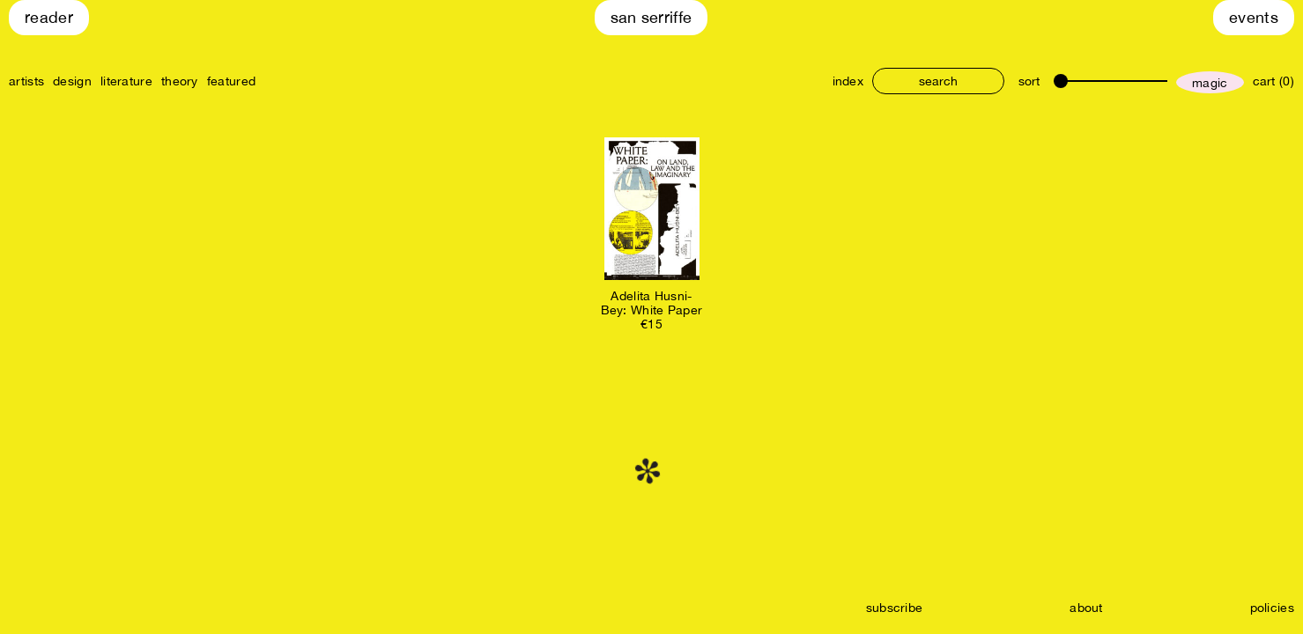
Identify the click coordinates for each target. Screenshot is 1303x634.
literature (126, 81)
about (1086, 608)
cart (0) (1273, 81)
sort (1029, 81)
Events (1253, 17)
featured (231, 81)
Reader (49, 17)
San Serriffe (651, 17)
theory (179, 81)
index (848, 81)
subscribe (894, 608)
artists (26, 81)
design (72, 81)
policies (1272, 608)
